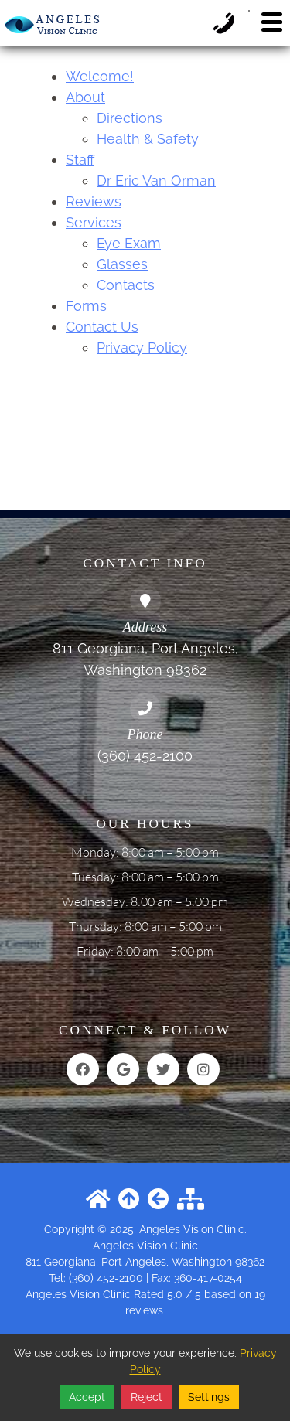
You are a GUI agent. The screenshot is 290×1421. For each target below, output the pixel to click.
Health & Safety (148, 139)
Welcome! (100, 76)
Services (93, 222)
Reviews (93, 201)
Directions (129, 118)
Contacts (126, 285)
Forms (86, 306)
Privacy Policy (142, 347)
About (85, 97)
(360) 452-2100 (145, 756)
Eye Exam (129, 243)
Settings (209, 1397)
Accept (87, 1397)
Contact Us (102, 327)
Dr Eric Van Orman (156, 180)
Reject (146, 1397)
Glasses (122, 264)
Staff (80, 160)
